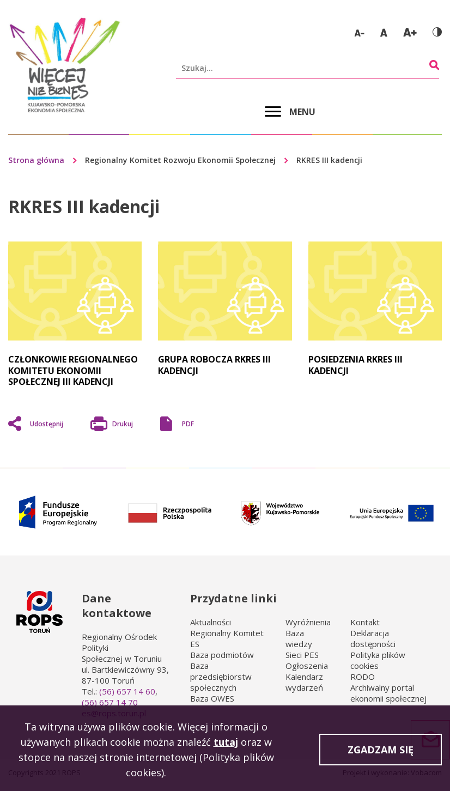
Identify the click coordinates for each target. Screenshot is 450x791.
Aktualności (210, 622)
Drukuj (122, 425)
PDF (188, 423)
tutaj (226, 744)
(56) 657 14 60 (127, 691)
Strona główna (36, 160)
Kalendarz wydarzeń (304, 682)
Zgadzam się (380, 752)
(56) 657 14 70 (110, 702)
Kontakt (365, 622)
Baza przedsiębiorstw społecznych (221, 676)
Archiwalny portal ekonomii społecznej (388, 693)
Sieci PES (302, 654)
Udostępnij (46, 423)
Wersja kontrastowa (437, 32)
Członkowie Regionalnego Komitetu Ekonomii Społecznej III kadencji (73, 370)
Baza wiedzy (298, 638)
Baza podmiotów (222, 654)
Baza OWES (212, 698)
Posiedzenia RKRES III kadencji (355, 364)
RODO (362, 676)
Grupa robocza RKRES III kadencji (214, 364)
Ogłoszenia (306, 665)
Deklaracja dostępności (373, 638)
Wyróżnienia (308, 622)
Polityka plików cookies (377, 660)
